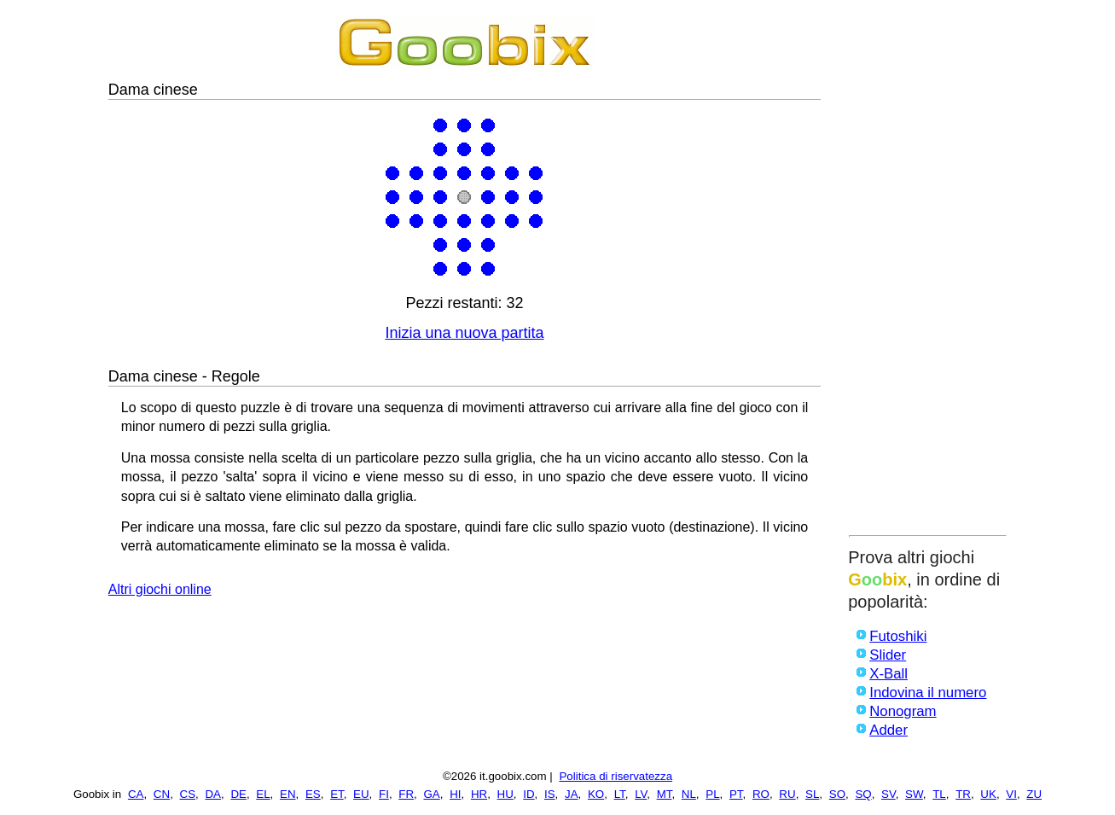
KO (596, 794)
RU (787, 794)
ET (337, 794)
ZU (1034, 794)
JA (571, 794)
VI (1011, 794)
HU (505, 794)
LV (641, 794)
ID (528, 794)
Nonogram (902, 711)
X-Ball (888, 674)
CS (188, 794)
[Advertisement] (928, 271)
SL (812, 794)
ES (313, 794)
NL (689, 794)
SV (888, 794)
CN (162, 794)
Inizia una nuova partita (464, 332)
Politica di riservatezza (615, 776)
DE (238, 794)
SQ (863, 794)
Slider (887, 655)
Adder (888, 730)
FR (406, 794)
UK (988, 794)
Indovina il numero (927, 692)
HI (455, 794)
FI (384, 794)
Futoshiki (897, 636)
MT (664, 794)
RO (760, 794)
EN (288, 794)
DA (213, 794)
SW (914, 794)
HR (479, 794)
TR (963, 794)
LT (619, 794)
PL (712, 794)
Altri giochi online (160, 589)
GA (431, 794)
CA (136, 794)
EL (263, 794)
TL (939, 794)
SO (837, 794)
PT (736, 794)
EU (361, 794)
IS (549, 794)
